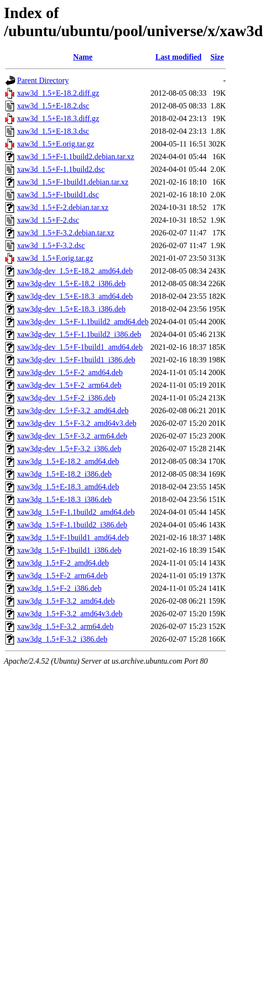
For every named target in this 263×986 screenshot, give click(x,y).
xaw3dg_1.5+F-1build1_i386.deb (69, 550)
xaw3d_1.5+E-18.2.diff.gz (58, 93)
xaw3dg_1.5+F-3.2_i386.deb (62, 639)
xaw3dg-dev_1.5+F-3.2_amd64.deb (73, 410)
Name (83, 57)
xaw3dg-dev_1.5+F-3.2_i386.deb (69, 448)
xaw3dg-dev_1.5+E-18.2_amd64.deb (75, 271)
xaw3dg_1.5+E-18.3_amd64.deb (68, 487)
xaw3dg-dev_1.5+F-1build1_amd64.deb (80, 347)
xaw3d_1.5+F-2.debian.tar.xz (63, 207)
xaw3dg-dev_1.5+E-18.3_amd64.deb (75, 296)
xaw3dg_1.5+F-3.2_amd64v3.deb (70, 613)
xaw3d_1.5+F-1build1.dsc (58, 194)
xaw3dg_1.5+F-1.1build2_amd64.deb (75, 512)
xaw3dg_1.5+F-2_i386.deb (59, 588)
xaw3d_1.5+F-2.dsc (48, 220)
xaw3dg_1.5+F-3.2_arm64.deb (65, 626)
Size (217, 57)
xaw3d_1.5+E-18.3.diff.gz (58, 118)
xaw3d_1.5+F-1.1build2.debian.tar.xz (75, 156)
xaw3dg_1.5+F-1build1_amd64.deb (73, 537)
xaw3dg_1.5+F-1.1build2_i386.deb (72, 525)
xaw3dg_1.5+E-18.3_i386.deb (64, 499)
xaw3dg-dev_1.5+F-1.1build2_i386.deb (79, 334)
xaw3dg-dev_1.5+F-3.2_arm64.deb (72, 436)
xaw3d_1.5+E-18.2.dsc (53, 106)
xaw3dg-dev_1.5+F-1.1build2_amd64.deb (83, 321)
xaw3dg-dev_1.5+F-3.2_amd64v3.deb (76, 423)
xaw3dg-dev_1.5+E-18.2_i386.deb (71, 283)
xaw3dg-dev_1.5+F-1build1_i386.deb (76, 360)
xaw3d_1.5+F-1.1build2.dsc (61, 169)
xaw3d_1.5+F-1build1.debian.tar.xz (73, 182)
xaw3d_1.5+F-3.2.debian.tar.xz (65, 233)
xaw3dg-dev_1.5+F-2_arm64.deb (69, 385)
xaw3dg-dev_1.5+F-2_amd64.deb (70, 372)
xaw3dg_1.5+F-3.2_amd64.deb (66, 601)
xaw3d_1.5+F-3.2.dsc (51, 245)
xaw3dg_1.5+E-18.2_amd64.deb (68, 461)
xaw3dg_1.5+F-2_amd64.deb (63, 563)
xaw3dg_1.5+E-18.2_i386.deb (64, 474)
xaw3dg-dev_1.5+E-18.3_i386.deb (71, 309)
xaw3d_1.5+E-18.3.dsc (53, 131)
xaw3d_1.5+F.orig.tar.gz (55, 258)
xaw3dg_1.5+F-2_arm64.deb (62, 575)
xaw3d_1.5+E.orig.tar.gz (55, 144)
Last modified (178, 57)
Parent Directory (43, 80)
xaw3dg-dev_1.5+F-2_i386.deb (66, 398)
